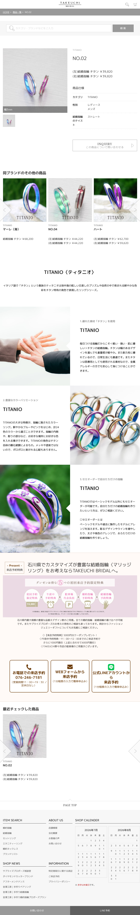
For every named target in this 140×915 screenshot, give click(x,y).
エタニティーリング (12, 843)
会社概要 (53, 833)
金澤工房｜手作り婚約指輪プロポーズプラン (24, 897)
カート (135, 4)
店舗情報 (53, 827)
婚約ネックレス (10, 848)
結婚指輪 (7, 833)
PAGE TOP (70, 805)
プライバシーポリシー (59, 881)
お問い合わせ (55, 843)
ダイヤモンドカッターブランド (18, 876)
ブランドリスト (10, 854)
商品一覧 (17, 12)
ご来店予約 (54, 876)
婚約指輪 (7, 827)
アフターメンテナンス (14, 881)
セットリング (9, 838)
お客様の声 (54, 838)
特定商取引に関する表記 (60, 870)
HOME (6, 12)
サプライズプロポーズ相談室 (17, 870)
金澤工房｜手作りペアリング (17, 886)
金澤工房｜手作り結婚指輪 (16, 892)
